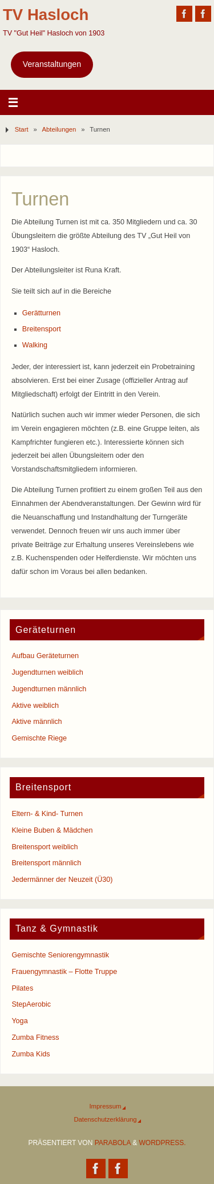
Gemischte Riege (39, 738)
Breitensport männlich (46, 863)
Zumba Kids (30, 1054)
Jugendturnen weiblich (47, 672)
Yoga (19, 1021)
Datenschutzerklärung (105, 1119)
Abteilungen (59, 129)
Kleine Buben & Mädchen (51, 830)
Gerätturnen (41, 313)
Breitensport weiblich (44, 847)
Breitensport (41, 329)
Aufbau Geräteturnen (45, 656)
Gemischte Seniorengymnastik (60, 955)
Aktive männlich (36, 722)
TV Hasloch (45, 14)
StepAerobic (31, 1004)
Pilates (22, 988)
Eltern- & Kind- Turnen (47, 814)
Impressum (105, 1106)
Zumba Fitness (35, 1037)
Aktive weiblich (35, 706)
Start (22, 129)
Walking (34, 345)
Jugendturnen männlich (48, 689)
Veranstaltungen (52, 64)
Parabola (113, 1143)
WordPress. (162, 1143)
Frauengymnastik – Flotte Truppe (64, 972)
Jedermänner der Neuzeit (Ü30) (61, 880)
